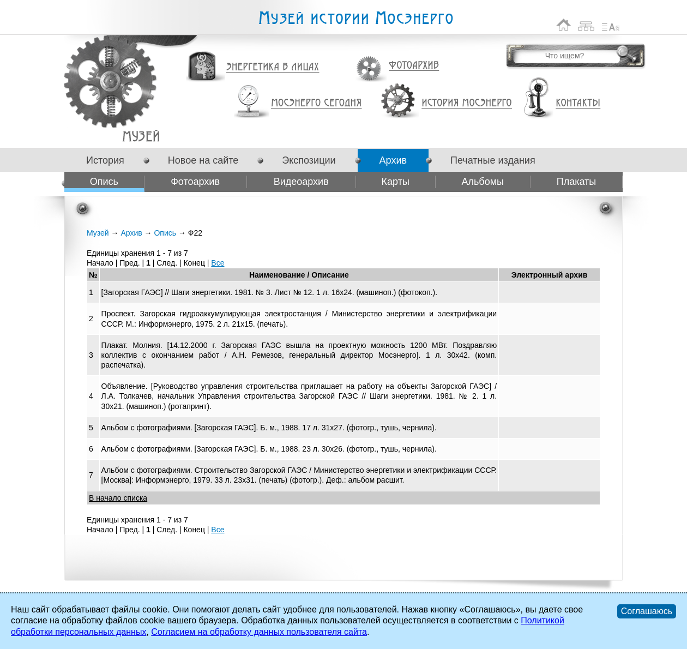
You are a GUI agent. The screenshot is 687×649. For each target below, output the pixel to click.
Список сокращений (610, 25)
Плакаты (576, 181)
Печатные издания (492, 160)
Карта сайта (586, 25)
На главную (564, 25)
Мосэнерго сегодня (316, 103)
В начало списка (118, 498)
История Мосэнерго (467, 103)
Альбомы (482, 181)
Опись (104, 181)
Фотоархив (413, 65)
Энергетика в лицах (273, 67)
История (105, 160)
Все (217, 263)
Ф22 (141, 136)
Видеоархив (301, 181)
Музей (98, 233)
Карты (395, 181)
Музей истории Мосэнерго (355, 18)
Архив (393, 160)
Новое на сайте (203, 160)
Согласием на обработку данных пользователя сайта (259, 631)
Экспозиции (308, 160)
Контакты (578, 103)
